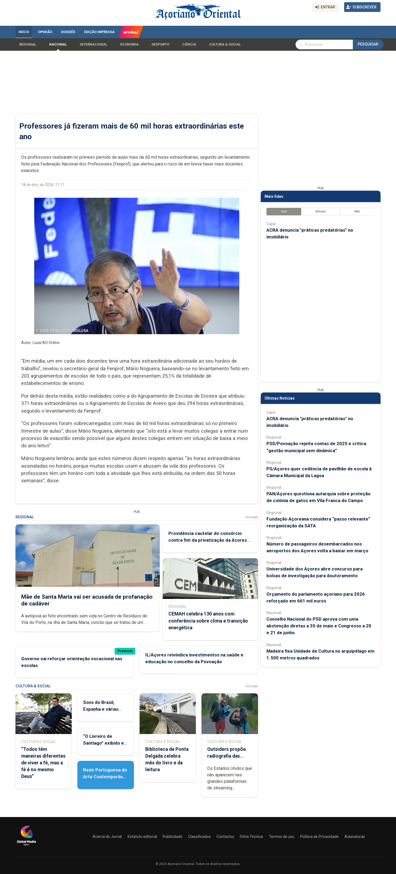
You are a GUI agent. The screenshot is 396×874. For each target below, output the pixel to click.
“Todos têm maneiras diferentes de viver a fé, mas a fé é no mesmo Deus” (43, 763)
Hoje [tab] (284, 211)
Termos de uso (281, 836)
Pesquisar (368, 44)
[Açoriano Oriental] (26, 846)
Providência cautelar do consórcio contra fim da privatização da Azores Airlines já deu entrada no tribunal (207, 540)
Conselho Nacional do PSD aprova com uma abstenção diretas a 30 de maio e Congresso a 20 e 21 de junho (318, 625)
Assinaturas (354, 836)
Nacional (58, 44)
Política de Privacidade (319, 836)
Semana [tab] (321, 211)
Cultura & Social (225, 44)
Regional (27, 44)
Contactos (225, 836)
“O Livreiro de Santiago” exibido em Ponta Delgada (105, 742)
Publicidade (173, 836)
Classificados (199, 836)
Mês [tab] (357, 211)
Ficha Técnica (251, 836)
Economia (129, 44)
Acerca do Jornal (107, 836)
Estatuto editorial (142, 836)
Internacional (93, 44)
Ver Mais (251, 517)
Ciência (189, 44)
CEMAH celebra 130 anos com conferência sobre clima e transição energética (208, 620)
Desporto (160, 44)
